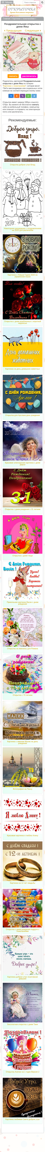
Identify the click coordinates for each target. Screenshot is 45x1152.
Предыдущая (13, 30)
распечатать (29, 76)
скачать (13, 76)
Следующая (32, 30)
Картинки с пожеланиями (14, 86)
